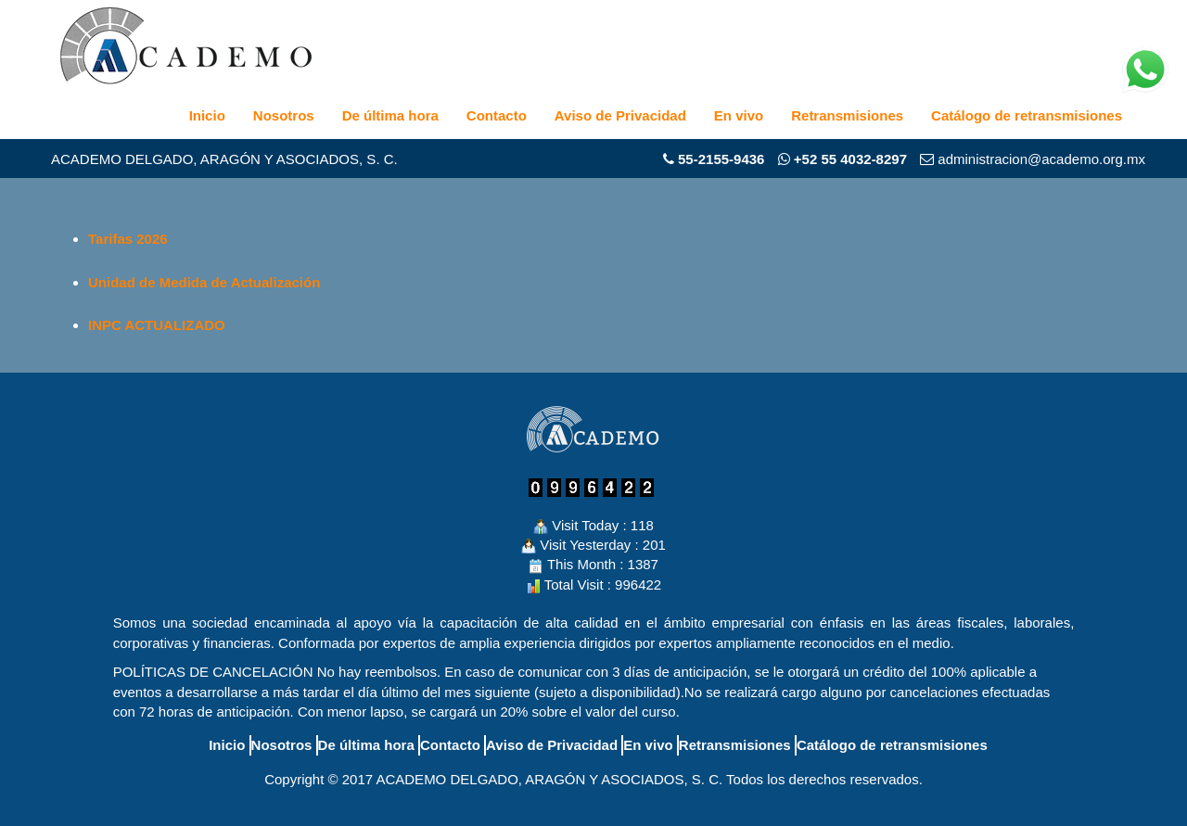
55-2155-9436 (721, 159)
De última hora (390, 115)
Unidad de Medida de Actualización (204, 282)
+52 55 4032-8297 (842, 159)
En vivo (738, 115)
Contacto (496, 115)
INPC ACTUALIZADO (156, 325)
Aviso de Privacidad (620, 115)
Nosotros (283, 115)
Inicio (207, 115)
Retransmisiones (847, 115)
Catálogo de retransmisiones (1026, 115)
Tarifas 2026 (128, 239)
